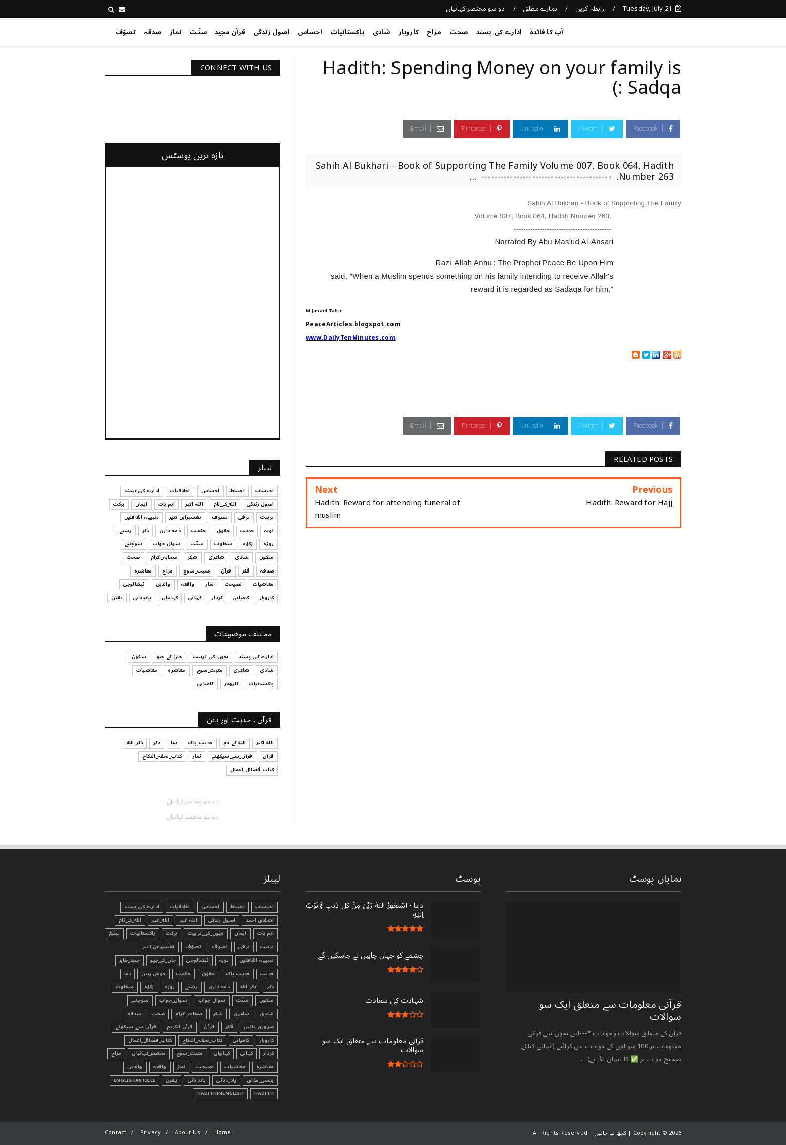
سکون (266, 1000)
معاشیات (234, 1067)
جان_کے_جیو (163, 960)
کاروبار (409, 32)
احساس (310, 32)
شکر (218, 1014)
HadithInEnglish (220, 1093)
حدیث (267, 974)
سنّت (198, 32)
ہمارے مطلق (540, 9)
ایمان (240, 933)
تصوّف (126, 32)
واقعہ (160, 1067)
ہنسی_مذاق (260, 1080)
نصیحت (205, 1067)
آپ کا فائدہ (546, 32)
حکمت (183, 974)
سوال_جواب (173, 1000)
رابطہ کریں (590, 9)
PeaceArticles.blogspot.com (353, 324)
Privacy (150, 1132)
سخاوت (125, 987)
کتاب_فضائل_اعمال (150, 1040)
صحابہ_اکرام (188, 1014)
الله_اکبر (160, 920)
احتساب (264, 907)
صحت (458, 32)
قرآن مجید (230, 32)
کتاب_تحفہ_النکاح (202, 1040)
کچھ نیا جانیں (641, 30)
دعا (127, 974)
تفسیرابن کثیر (159, 947)
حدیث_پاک (238, 974)
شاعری (241, 1014)
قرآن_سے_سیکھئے (136, 1027)
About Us (188, 1132)
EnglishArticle (134, 1080)
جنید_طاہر (129, 960)
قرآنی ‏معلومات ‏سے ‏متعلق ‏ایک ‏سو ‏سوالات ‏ (610, 1010)
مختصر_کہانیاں (149, 1053)
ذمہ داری (219, 987)
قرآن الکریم (180, 1027)
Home (222, 1132)
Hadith (264, 1093)
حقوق (208, 974)
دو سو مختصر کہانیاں (475, 9)
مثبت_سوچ (189, 1053)
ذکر (270, 987)
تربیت (267, 947)
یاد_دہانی (226, 1080)
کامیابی (241, 1040)
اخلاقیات (180, 907)
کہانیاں (222, 1053)
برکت (171, 933)
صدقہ (153, 32)
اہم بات (265, 933)
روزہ (170, 987)
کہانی (246, 1053)
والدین (134, 1067)
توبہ (224, 960)
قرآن (209, 1027)
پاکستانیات (347, 32)
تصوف (220, 947)
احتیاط (237, 907)
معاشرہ (265, 1067)
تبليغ (114, 933)
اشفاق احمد (260, 920)
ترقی (244, 947)
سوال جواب (212, 1000)
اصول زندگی (271, 32)
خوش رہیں (153, 974)
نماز (176, 32)
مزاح (434, 32)
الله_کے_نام (130, 920)
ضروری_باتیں (259, 1027)
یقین (171, 1080)
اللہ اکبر (189, 920)
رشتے (191, 987)
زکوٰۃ (149, 987)
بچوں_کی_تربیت (206, 933)
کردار (268, 1053)
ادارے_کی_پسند (499, 32)
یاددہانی (197, 1080)
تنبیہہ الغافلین (256, 960)
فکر (229, 1027)
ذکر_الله (248, 987)
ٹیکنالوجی (197, 960)
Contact (115, 1132)
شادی (381, 32)
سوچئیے (140, 1000)
